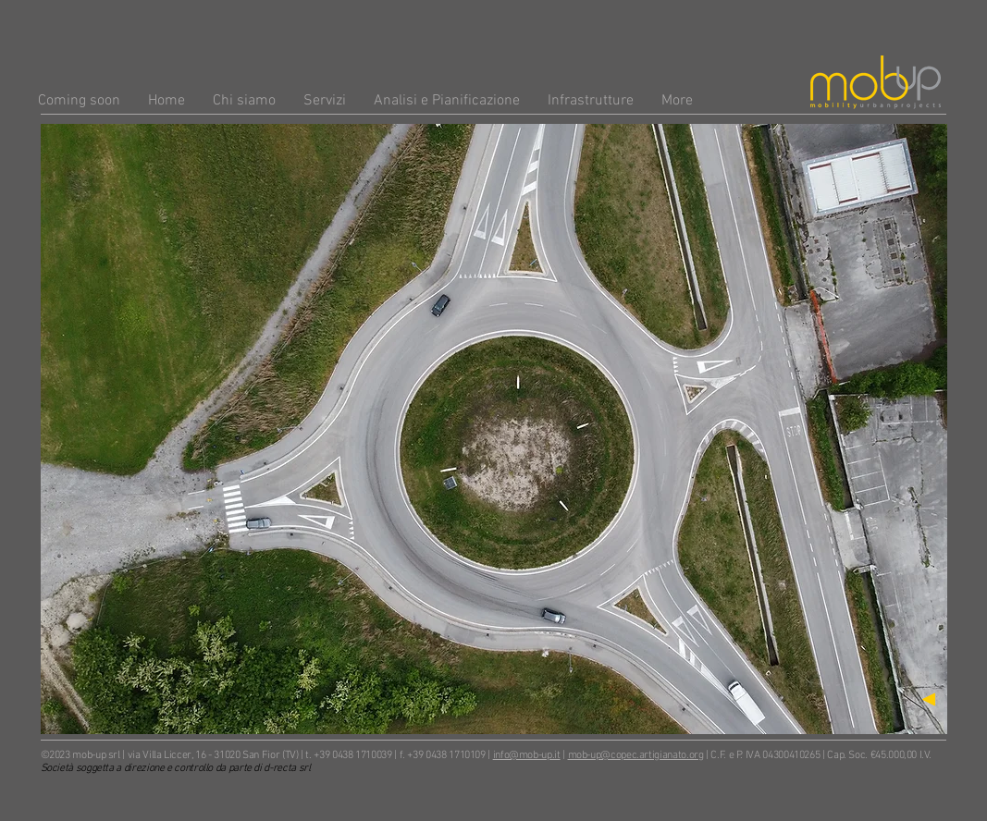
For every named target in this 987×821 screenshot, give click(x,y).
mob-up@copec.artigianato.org (636, 755)
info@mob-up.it (527, 755)
